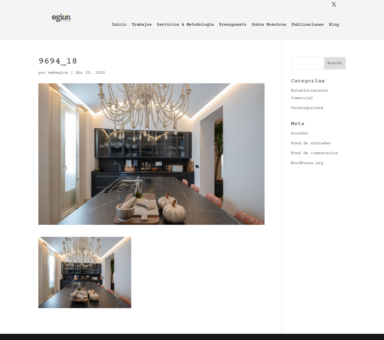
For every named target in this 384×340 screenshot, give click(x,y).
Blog (334, 25)
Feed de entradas (310, 143)
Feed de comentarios (314, 153)
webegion (58, 73)
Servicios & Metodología (185, 25)
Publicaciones (307, 25)
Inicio (119, 25)
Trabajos (142, 25)
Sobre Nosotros (269, 25)
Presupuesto (232, 25)
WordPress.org (307, 163)
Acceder (299, 133)
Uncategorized (307, 108)
